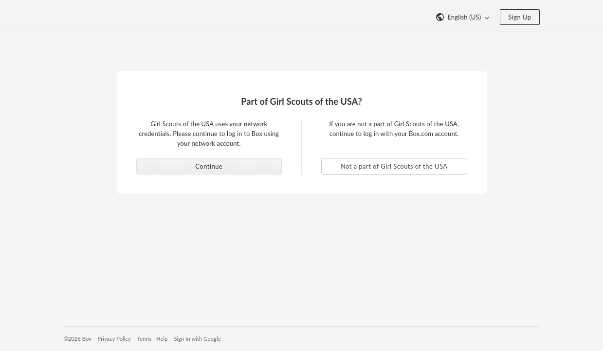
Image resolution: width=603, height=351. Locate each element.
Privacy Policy (114, 338)
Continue (208, 166)
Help (161, 338)
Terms (144, 338)
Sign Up (519, 17)
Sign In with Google (197, 338)
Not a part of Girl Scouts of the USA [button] (394, 166)
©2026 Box (77, 338)
